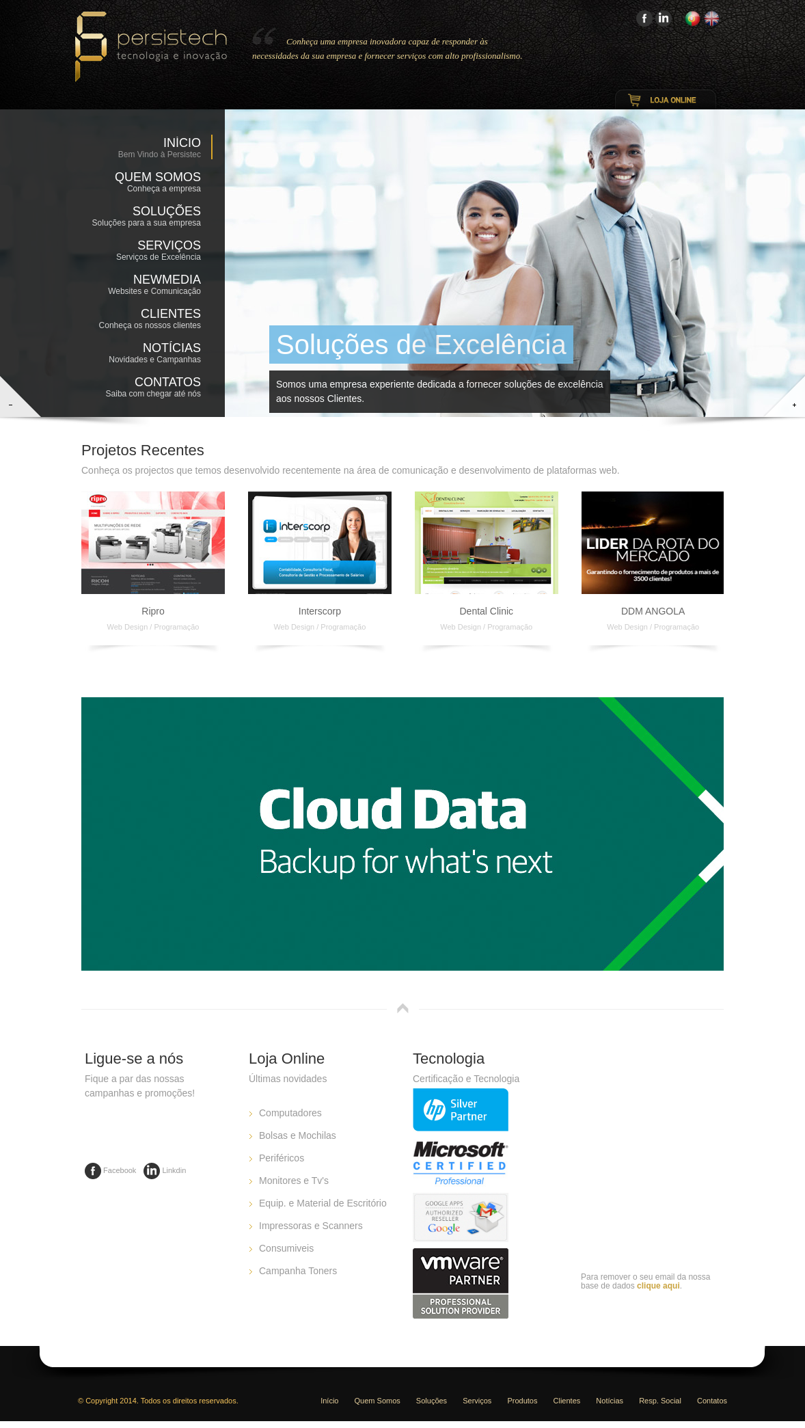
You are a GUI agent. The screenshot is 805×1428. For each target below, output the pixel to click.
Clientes (143, 320)
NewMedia (143, 286)
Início (182, 143)
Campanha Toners (298, 1270)
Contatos (143, 388)
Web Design (127, 627)
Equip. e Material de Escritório (323, 1203)
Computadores (290, 1112)
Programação (176, 627)
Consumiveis (286, 1248)
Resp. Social (660, 1401)
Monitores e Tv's (294, 1180)
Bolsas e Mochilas (297, 1135)
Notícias (143, 354)
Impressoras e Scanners (311, 1225)
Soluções (143, 217)
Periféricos (281, 1158)
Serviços (143, 252)
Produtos (522, 1401)
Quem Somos (143, 183)
